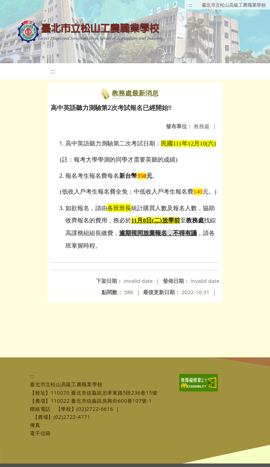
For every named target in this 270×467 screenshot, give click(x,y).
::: (190, 5)
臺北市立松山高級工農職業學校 (234, 5)
